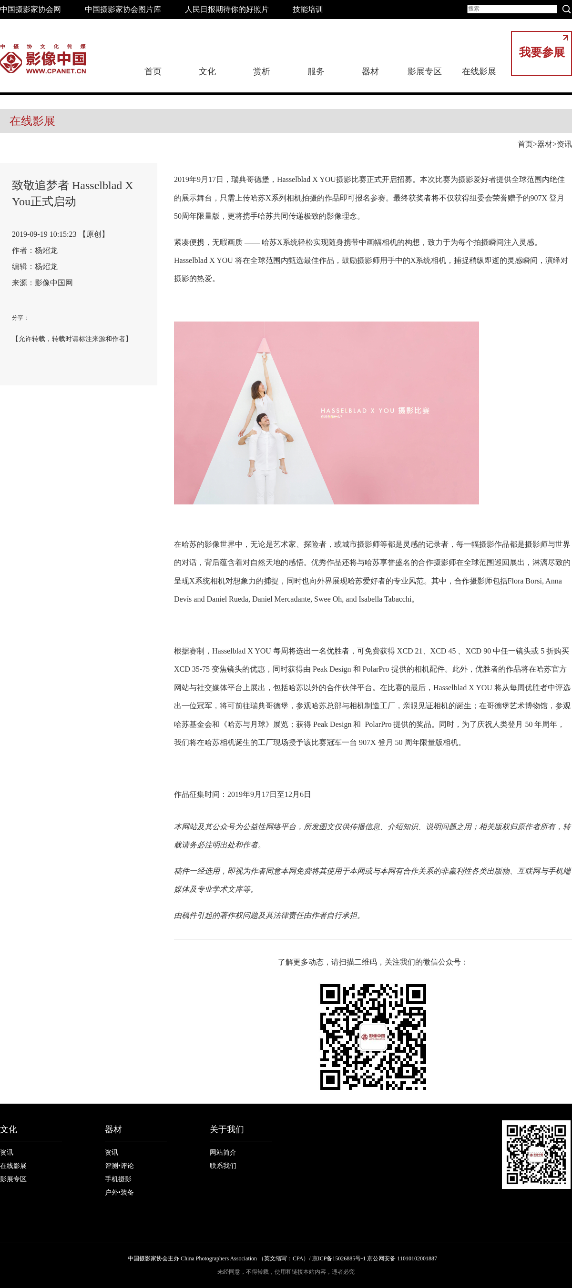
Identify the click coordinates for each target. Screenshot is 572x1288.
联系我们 (223, 1165)
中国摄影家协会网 (30, 9)
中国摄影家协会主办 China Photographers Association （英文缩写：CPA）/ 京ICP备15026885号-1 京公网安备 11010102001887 (282, 1258)
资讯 (564, 144)
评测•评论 (119, 1165)
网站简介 (223, 1152)
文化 (207, 71)
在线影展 (479, 71)
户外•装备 (119, 1192)
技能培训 (308, 9)
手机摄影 (118, 1179)
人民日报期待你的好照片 (227, 9)
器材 (370, 71)
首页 (153, 71)
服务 (316, 71)
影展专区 (425, 71)
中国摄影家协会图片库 (123, 9)
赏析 (261, 71)
